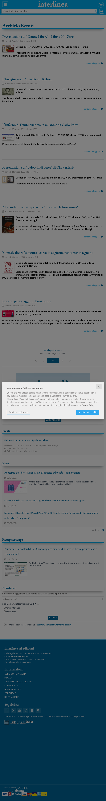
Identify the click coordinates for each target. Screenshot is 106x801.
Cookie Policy (88, 405)
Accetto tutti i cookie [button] (87, 412)
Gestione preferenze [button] (18, 412)
